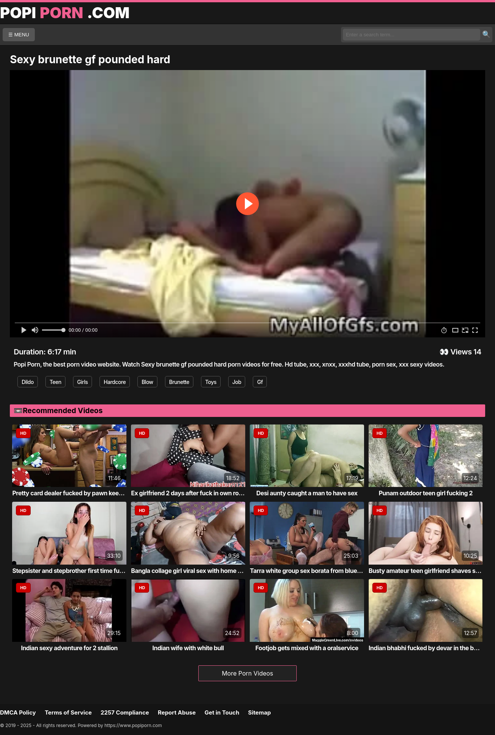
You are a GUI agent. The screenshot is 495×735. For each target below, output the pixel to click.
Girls (82, 382)
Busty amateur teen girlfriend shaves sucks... (431, 570)
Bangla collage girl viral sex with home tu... (190, 570)
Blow (147, 382)
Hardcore (115, 382)
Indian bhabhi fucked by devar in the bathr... (429, 648)
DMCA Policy (18, 712)
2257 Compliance (125, 712)
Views (461, 351)
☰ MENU (18, 34)
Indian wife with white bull (188, 648)
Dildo (28, 382)
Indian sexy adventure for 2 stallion (69, 648)
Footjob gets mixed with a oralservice (306, 648)
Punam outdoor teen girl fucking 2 (426, 493)
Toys (210, 382)
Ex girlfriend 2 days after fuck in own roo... (189, 493)
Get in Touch (221, 712)
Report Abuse (177, 712)
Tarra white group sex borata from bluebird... (311, 570)
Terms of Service (68, 712)
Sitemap (259, 712)
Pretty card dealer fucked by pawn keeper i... (74, 493)
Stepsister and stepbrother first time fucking (73, 570)
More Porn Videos (247, 673)
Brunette (179, 382)
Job (236, 382)
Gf (260, 382)
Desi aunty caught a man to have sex (306, 493)
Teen (55, 382)
